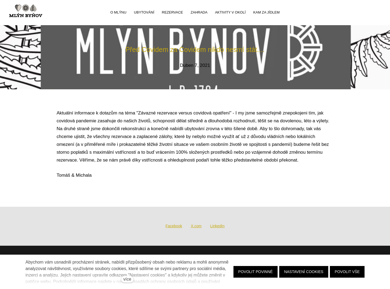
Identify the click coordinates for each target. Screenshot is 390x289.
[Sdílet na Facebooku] (173, 226)
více (127, 279)
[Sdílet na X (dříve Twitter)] (196, 226)
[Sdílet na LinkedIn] (217, 226)
